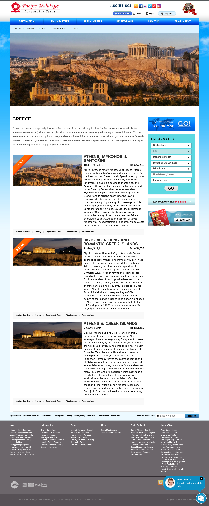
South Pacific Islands (140, 425)
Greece (73, 437)
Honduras (44, 435)
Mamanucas (136, 442)
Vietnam (19, 435)
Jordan (19, 454)
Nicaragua (45, 437)
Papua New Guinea (145, 447)
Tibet (19, 430)
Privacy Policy (79, 416)
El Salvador (55, 433)
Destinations (27, 21)
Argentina (53, 440)
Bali (28, 440)
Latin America (47, 425)
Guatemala (45, 433)
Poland (74, 433)
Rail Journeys (172, 454)
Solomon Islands (138, 450)
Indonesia (21, 440)
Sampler (164, 459)
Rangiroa (151, 433)
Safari (163, 472)
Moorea (140, 430)
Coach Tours (174, 467)
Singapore (25, 445)
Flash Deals (167, 464)
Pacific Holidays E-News (145, 416)
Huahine (142, 433)
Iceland (74, 430)
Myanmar (19, 437)
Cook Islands (136, 452)
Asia (12, 425)
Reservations (124, 21)
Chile (50, 442)
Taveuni (135, 445)
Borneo (22, 442)
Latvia (82, 445)
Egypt (110, 433)
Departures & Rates (53, 232)
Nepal (27, 447)
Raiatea (135, 435)
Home (18, 28)
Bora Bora (149, 430)
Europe (45, 28)
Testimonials (46, 416)
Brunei (13, 440)
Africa (103, 425)
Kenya (103, 430)
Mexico (53, 435)
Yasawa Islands (148, 442)
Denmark (74, 442)
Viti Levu (150, 437)
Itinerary (37, 232)
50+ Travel (178, 469)
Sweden (81, 440)
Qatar (26, 454)
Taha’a (142, 435)
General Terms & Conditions (109, 416)
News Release (15, 416)
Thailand (14, 447)
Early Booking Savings (169, 438)
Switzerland (83, 433)
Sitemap (69, 416)
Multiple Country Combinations (171, 451)
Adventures (165, 430)
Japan (12, 435)
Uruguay (44, 447)
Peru (60, 445)
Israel (32, 454)
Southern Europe (60, 28)
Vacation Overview (23, 232)
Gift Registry (58, 416)
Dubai (28, 452)
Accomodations (88, 232)
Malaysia (14, 442)
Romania (81, 430)
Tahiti (133, 430)
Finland (89, 440)
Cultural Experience (169, 434)
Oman (12, 454)
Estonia (89, 445)
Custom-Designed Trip (169, 436)
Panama (53, 437)
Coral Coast (136, 440)
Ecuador (44, 445)
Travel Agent (182, 21)
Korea (28, 433)
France (73, 435)
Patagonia (52, 445)
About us (154, 21)
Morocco (117, 433)
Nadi (142, 445)
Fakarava (150, 435)
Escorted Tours (167, 469)
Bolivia (61, 440)
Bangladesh (23, 450)
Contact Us (91, 416)
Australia (146, 452)
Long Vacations (168, 447)
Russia (89, 430)
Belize (43, 430)
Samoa (148, 445)
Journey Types (60, 21)
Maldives (20, 452)
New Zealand (136, 454)
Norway (74, 440)
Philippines (15, 445)
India (21, 447)
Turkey (85, 437)
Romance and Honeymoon (172, 457)
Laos (12, 437)
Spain (80, 435)
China (12, 430)
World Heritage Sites (176, 462)
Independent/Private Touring (172, 445)
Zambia (104, 433)
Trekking (164, 467)
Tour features (71, 232)
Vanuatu (149, 450)
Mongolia (21, 433)
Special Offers (93, 21)
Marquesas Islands (138, 437)
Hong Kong (26, 430)
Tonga (133, 447)
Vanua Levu (147, 440)
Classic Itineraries (169, 431)
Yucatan (44, 440)
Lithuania (74, 445)
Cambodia (29, 435)
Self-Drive (173, 459)
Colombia (57, 442)
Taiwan (28, 437)
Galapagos (53, 447)
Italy (79, 437)
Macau (13, 433)
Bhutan (13, 450)
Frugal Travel (175, 442)
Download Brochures (31, 416)
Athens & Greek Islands (111, 324)
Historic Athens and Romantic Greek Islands (111, 242)
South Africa (112, 430)
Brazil (44, 442)
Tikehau (134, 433)
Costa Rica (51, 430)
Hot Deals (177, 464)
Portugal (87, 435)
